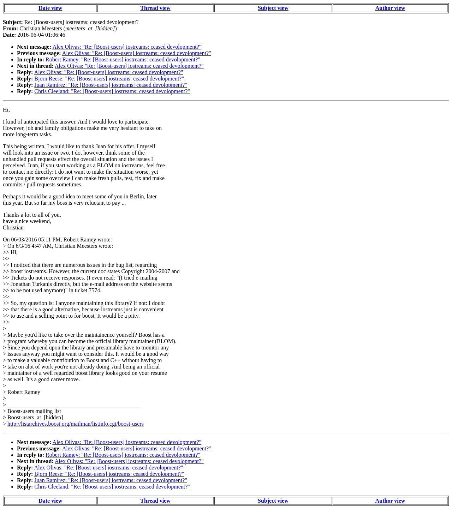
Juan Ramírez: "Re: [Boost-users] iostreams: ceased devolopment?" (110, 85)
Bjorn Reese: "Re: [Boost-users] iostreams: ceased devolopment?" (109, 79)
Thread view (155, 8)
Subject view (273, 8)
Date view (50, 8)
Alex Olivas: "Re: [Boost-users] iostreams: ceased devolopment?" (126, 47)
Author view (390, 8)
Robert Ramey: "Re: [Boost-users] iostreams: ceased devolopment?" (123, 59)
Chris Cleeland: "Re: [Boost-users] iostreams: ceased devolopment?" (112, 91)
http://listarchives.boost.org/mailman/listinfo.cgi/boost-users (75, 424)
